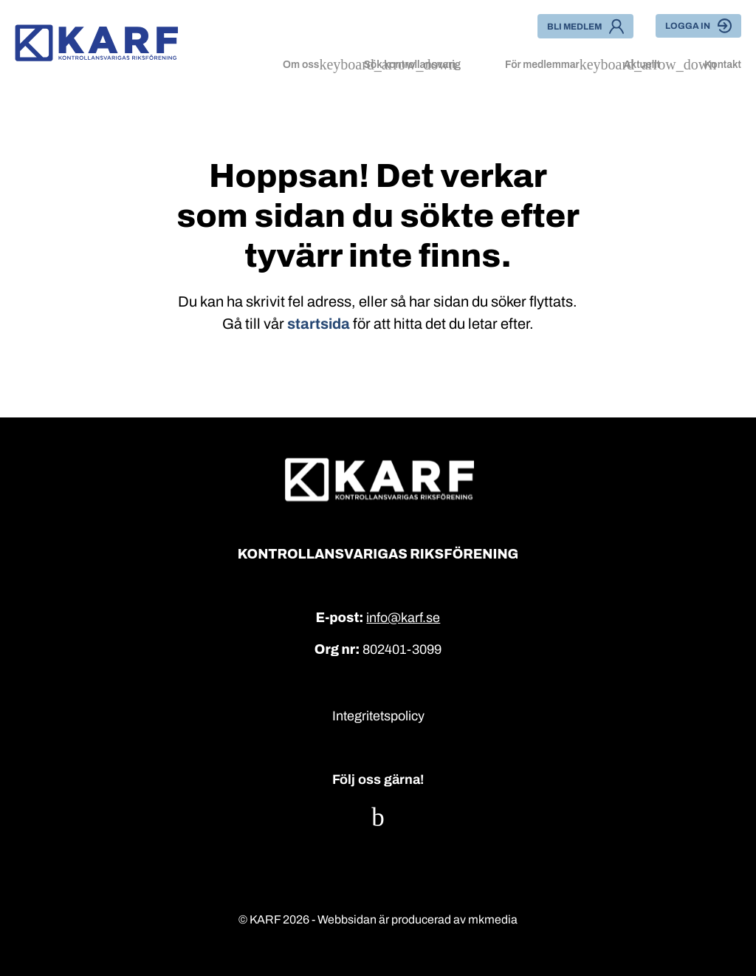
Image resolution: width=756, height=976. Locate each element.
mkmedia (493, 919)
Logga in (698, 25)
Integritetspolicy (378, 716)
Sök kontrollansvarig (412, 64)
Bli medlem (585, 26)
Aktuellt (642, 64)
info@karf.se (403, 617)
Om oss (301, 64)
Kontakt (722, 64)
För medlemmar (542, 64)
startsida (318, 323)
